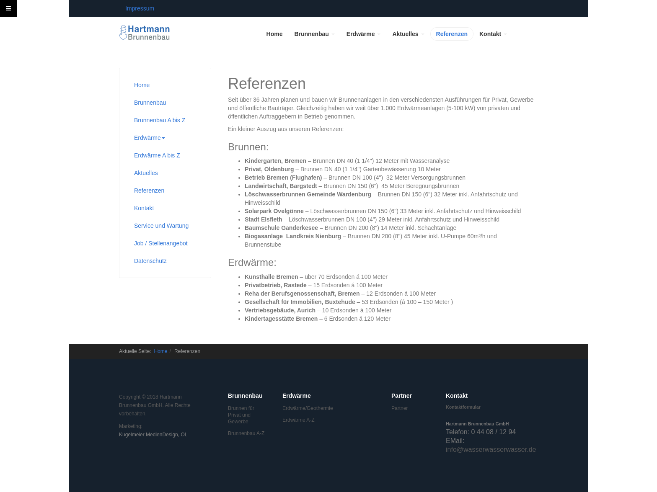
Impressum (139, 8)
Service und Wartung (161, 225)
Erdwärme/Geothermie (301, 408)
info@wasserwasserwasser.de (491, 449)
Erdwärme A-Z (298, 420)
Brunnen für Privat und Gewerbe (241, 415)
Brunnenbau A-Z (246, 433)
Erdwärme (364, 34)
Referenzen (452, 34)
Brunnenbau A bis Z (159, 120)
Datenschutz (150, 261)
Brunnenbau (314, 34)
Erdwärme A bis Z (157, 155)
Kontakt (493, 34)
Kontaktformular (463, 407)
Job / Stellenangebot (161, 243)
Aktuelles (408, 34)
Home (274, 34)
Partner (399, 408)
